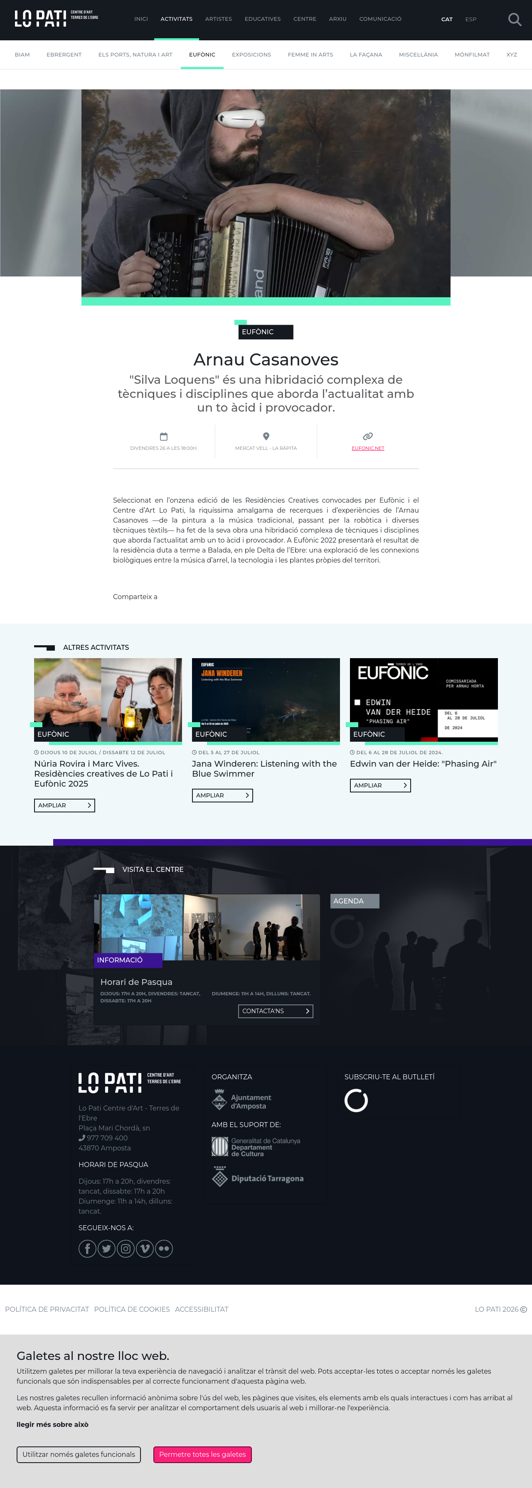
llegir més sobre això (53, 1425)
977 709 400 (103, 1138)
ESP (471, 19)
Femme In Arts (310, 55)
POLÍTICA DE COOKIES (132, 1309)
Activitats (177, 19)
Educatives (263, 19)
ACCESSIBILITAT (202, 1309)
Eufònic (202, 55)
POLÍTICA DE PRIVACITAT (47, 1309)
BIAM (22, 55)
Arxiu (338, 19)
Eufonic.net (368, 448)
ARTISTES (218, 19)
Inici (141, 19)
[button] (515, 20)
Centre (304, 19)
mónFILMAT (472, 55)
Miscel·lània (418, 55)
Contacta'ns (275, 1011)
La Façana (366, 55)
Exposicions (251, 55)
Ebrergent (64, 55)
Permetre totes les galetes (202, 1454)
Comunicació (381, 19)
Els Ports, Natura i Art (135, 55)
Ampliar (64, 805)
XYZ (512, 55)
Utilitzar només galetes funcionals (78, 1454)
